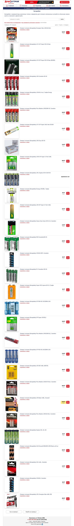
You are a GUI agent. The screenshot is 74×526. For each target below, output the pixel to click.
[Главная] (12, 1)
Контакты (64, 5)
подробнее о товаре (24, 29)
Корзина (37, 5)
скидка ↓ (66, 25)
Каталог (23, 5)
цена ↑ (57, 25)
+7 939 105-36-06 (31, 519)
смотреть (47, 8)
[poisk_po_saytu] (34, 19)
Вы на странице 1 (14, 511)
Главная (10, 5)
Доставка (50, 5)
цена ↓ (61, 25)
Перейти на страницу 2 (31, 511)
